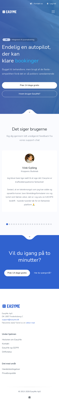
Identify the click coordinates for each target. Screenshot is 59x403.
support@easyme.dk (10, 319)
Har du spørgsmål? (42, 272)
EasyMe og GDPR (10, 347)
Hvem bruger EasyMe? (29, 93)
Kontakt (5, 343)
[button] (7, 224)
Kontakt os (36, 3)
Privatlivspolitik (9, 373)
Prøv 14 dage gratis (29, 85)
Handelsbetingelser (11, 369)
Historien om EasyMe (12, 339)
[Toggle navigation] (53, 11)
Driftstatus (7, 351)
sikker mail (30, 323)
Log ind (51, 3)
